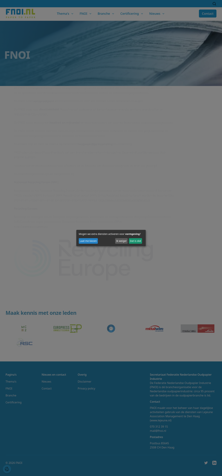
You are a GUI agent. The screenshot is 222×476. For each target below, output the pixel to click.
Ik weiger (121, 241)
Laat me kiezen (88, 241)
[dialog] (111, 238)
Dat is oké (135, 241)
